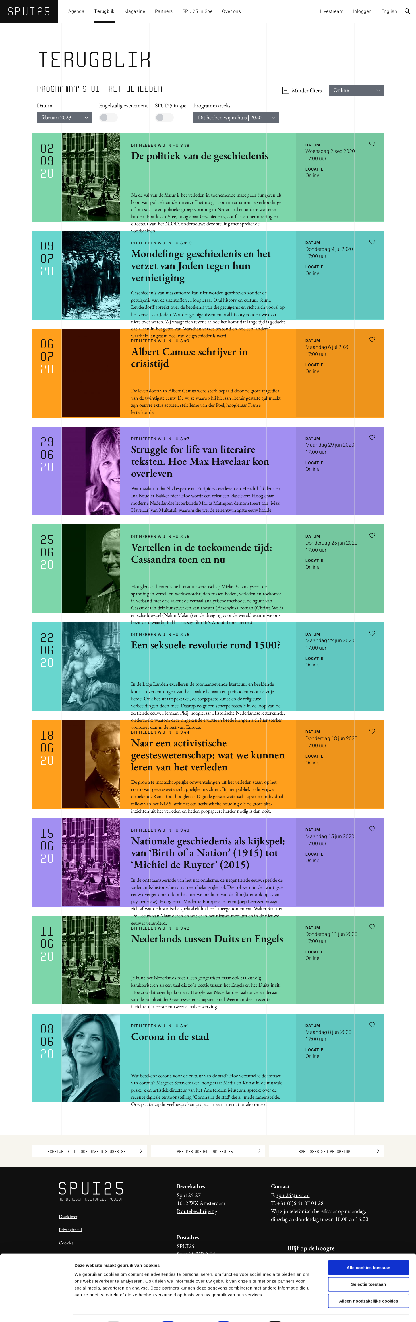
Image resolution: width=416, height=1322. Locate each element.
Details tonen (307, 1310)
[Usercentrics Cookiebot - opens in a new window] (37, 1311)
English (389, 11)
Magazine (134, 11)
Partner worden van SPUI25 (219, 1151)
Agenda (76, 11)
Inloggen (362, 11)
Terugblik (104, 11)
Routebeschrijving (197, 1211)
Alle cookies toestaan (368, 1252)
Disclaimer (68, 1216)
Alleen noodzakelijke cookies (368, 1285)
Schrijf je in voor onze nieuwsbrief (94, 1151)
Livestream (331, 11)
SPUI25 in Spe (198, 11)
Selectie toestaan (368, 1269)
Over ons (231, 11)
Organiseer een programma (337, 1151)
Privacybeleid (70, 1230)
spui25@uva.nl (293, 1195)
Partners (164, 11)
